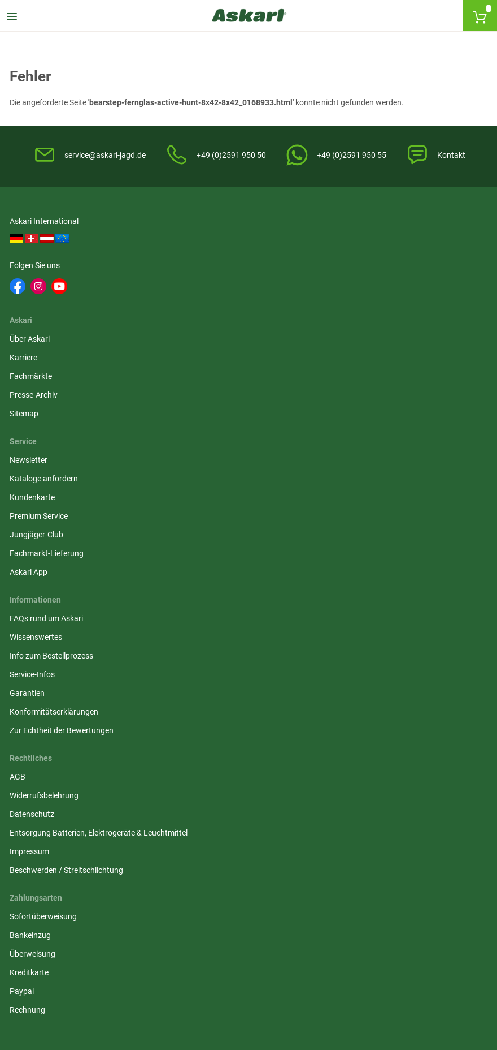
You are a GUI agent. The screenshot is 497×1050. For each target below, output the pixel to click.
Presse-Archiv (198, 304)
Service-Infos (33, 460)
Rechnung (354, 497)
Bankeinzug (357, 423)
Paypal (349, 479)
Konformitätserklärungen (55, 497)
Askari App (355, 360)
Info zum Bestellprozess (53, 441)
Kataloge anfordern (371, 267)
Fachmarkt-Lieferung (374, 341)
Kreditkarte (356, 460)
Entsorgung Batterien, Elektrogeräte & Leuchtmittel (240, 466)
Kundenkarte (359, 285)
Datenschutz (196, 441)
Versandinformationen (186, 930)
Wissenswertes (37, 423)
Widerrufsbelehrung (208, 423)
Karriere (188, 267)
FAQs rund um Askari (48, 404)
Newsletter (355, 248)
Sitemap (188, 323)
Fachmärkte (195, 285)
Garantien (28, 479)
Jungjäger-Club (363, 323)
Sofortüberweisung (370, 404)
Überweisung (359, 441)
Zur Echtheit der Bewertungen (63, 516)
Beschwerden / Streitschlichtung (230, 509)
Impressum (193, 491)
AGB (182, 404)
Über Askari (194, 248)
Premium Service (366, 304)
